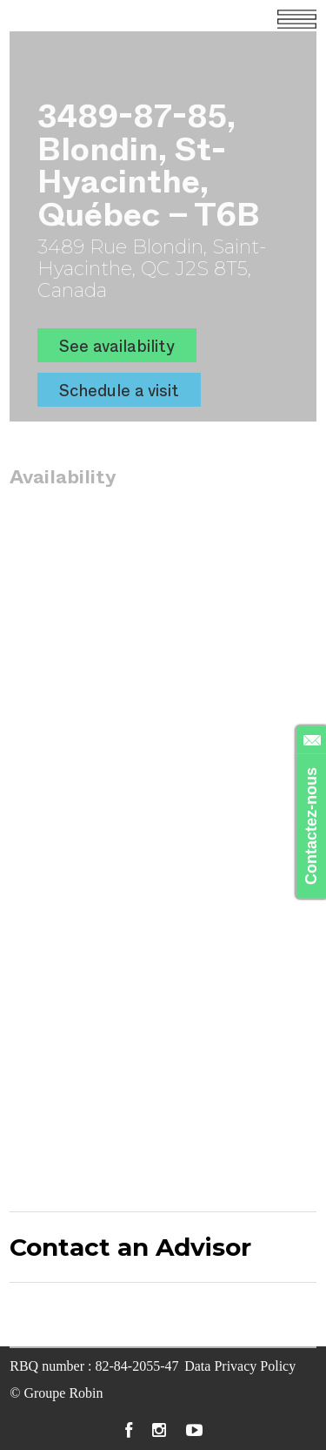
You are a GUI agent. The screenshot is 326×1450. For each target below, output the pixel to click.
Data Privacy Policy (240, 1366)
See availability (117, 345)
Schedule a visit (119, 389)
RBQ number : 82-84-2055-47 (94, 1366)
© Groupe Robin (56, 1393)
